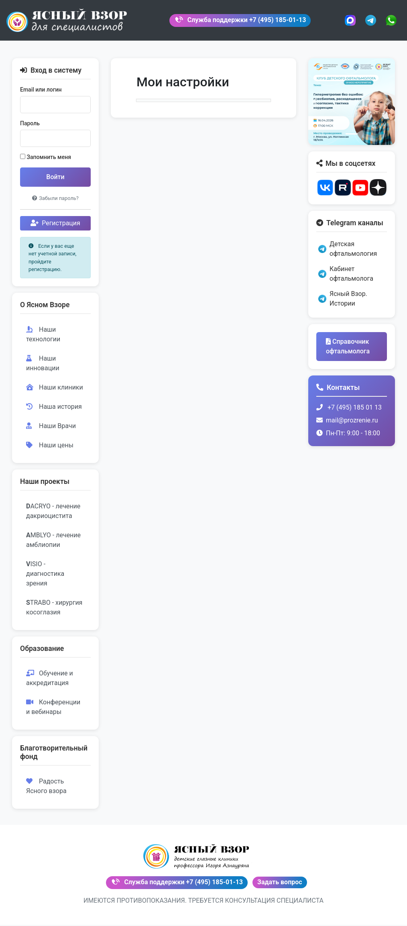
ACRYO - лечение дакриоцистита (53, 513)
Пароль (30, 125)
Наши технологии (43, 336)
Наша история (54, 408)
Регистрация (55, 225)
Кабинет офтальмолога (345, 276)
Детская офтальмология (347, 251)
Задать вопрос (279, 883)
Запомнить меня (45, 159)
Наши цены (49, 447)
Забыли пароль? (55, 201)
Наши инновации (42, 365)
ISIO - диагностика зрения (45, 576)
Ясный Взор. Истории (342, 301)
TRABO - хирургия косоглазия (54, 609)
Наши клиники (54, 389)
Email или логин (41, 92)
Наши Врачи (51, 428)
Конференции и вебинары (53, 709)
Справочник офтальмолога (348, 348)
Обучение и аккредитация (49, 680)
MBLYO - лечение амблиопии (53, 542)
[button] (314, 103)
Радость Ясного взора (46, 788)
